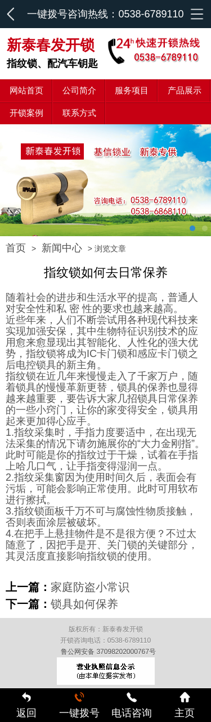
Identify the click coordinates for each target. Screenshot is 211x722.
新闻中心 (62, 248)
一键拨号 (79, 705)
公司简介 (79, 90)
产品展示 (184, 90)
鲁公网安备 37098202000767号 (108, 652)
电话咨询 (131, 705)
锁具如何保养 (84, 604)
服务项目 (132, 90)
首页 (16, 248)
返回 (26, 705)
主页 (184, 705)
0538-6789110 (150, 14)
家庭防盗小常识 (90, 587)
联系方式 (79, 113)
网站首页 (26, 90)
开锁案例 (26, 113)
